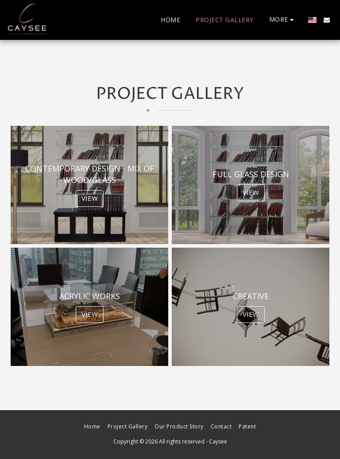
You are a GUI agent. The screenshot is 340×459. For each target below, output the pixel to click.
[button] (327, 20)
